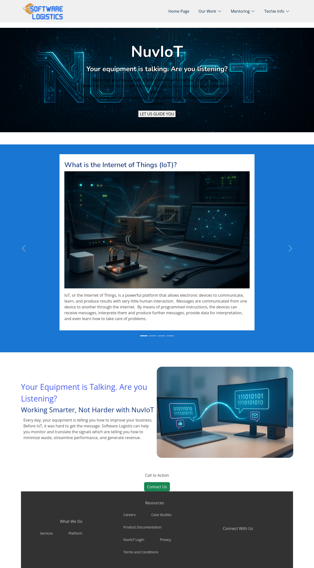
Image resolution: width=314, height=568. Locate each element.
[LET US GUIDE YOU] (157, 114)
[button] (210, 11)
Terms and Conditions (140, 552)
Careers (129, 514)
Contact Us (157, 486)
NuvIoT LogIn (133, 539)
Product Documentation (142, 527)
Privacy (165, 539)
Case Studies (161, 514)
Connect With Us (238, 528)
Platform (75, 533)
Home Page (178, 11)
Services (46, 533)
